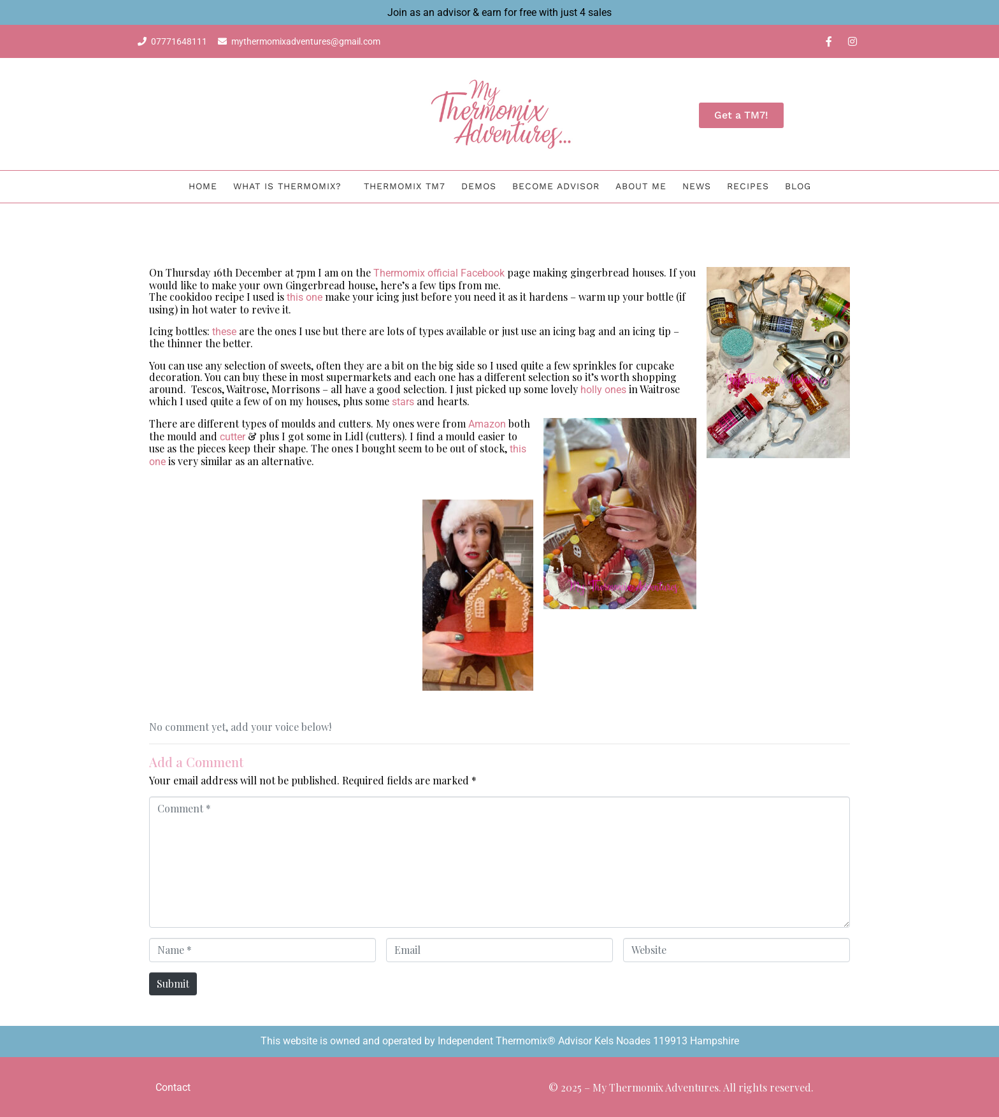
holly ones (603, 390)
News (696, 186)
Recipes (748, 186)
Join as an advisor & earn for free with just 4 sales (499, 12)
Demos (478, 186)
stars (403, 402)
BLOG (798, 186)
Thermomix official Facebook (439, 273)
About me (640, 186)
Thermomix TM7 (404, 186)
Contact (172, 1087)
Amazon (487, 424)
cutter (232, 437)
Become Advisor (556, 186)
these (224, 332)
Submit (173, 983)
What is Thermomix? (287, 186)
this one (304, 297)
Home (203, 186)
